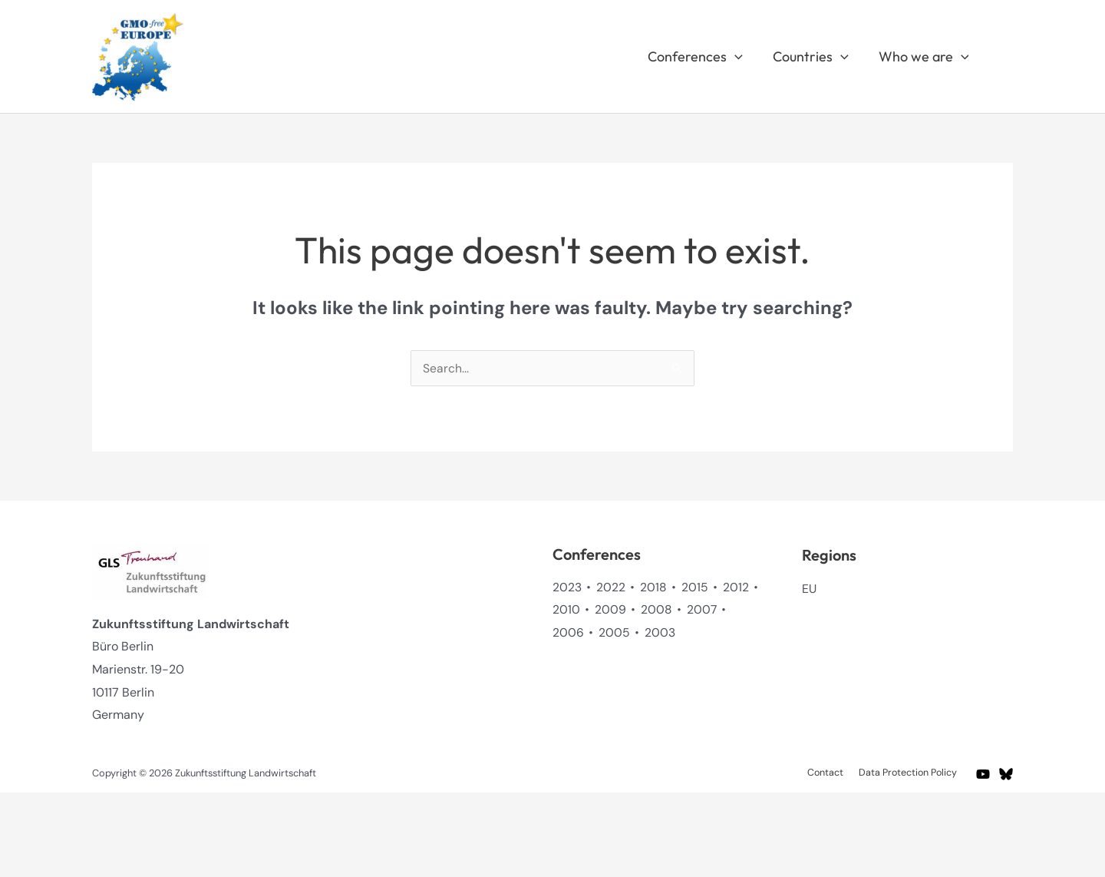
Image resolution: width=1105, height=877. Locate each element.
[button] (1006, 56)
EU (809, 589)
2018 (653, 587)
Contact (831, 772)
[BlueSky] (1006, 774)
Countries (814, 57)
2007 (702, 609)
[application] (740, 57)
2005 (614, 632)
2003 (660, 632)
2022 (610, 587)
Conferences (700, 57)
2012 (736, 587)
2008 (656, 609)
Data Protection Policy (910, 772)
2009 (610, 609)
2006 (568, 632)
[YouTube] (983, 774)
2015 (694, 587)
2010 (566, 609)
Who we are (924, 57)
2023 (567, 587)
